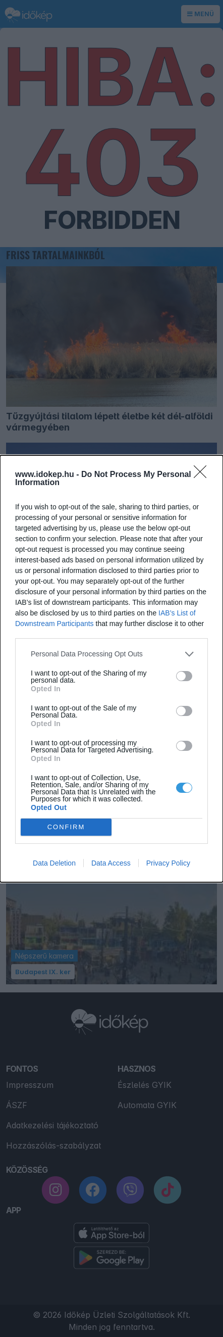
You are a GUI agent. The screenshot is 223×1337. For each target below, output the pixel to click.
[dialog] (111, 668)
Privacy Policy (168, 863)
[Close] (203, 475)
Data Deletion (54, 863)
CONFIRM (66, 826)
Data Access (111, 863)
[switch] (184, 676)
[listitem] (111, 654)
